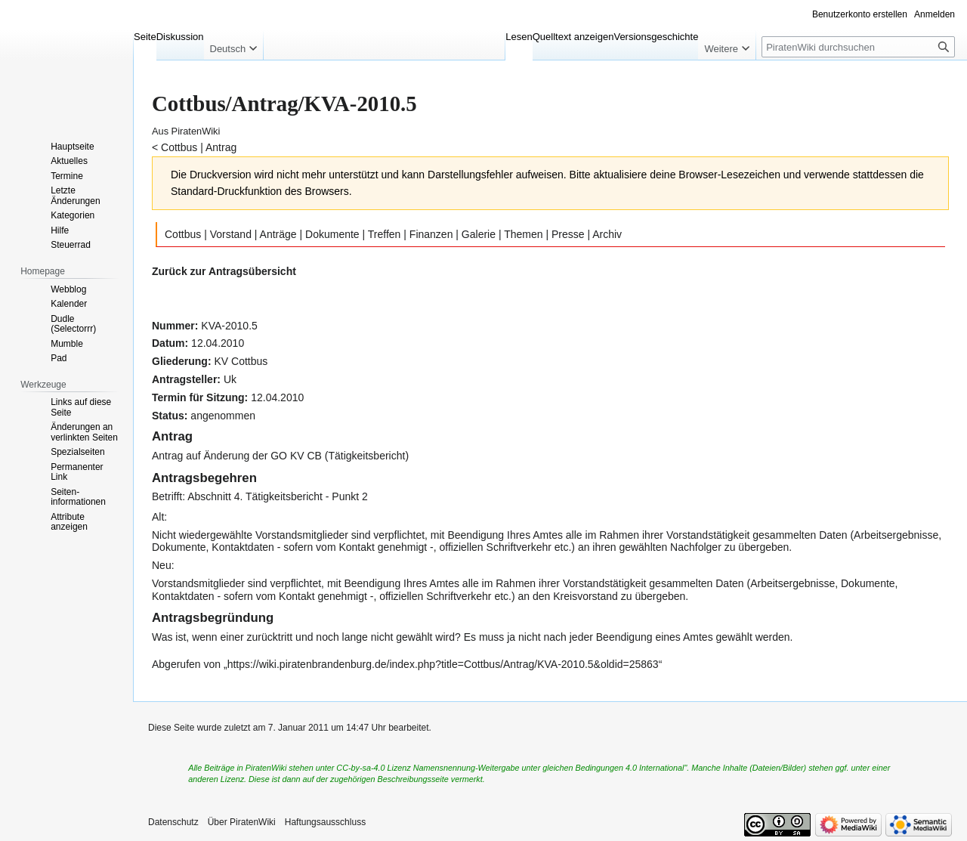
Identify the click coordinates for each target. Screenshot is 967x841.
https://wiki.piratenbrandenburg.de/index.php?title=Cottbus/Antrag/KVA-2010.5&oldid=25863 (443, 664)
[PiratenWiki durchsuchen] (858, 46)
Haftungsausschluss (325, 822)
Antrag (220, 147)
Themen (523, 234)
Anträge (278, 234)
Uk (230, 379)
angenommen (222, 416)
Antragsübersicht (252, 271)
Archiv (607, 234)
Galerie (479, 234)
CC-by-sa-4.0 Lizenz (373, 767)
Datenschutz (173, 822)
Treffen (384, 234)
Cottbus (179, 147)
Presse (568, 234)
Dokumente (332, 234)
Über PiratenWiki (242, 822)
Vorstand (231, 234)
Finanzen (431, 234)
